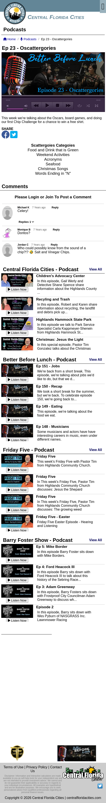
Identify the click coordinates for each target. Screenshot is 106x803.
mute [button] (8, 106)
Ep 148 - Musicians (52, 426)
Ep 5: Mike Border (51, 546)
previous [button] (36, 105)
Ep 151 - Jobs (48, 366)
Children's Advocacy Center (60, 276)
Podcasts (28, 39)
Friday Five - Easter (53, 517)
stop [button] (57, 105)
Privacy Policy (36, 767)
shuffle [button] (88, 106)
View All (95, 269)
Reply (55, 207)
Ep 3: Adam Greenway (55, 587)
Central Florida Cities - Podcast (40, 269)
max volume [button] (26, 106)
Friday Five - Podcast (28, 450)
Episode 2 (44, 607)
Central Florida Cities (56, 17)
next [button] (68, 105)
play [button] (47, 105)
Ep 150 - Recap (49, 386)
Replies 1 (26, 221)
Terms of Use (13, 767)
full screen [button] (96, 106)
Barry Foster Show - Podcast (38, 540)
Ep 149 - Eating (49, 406)
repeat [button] (79, 106)
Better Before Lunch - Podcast (39, 359)
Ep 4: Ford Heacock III (55, 567)
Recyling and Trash (53, 299)
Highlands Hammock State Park (63, 319)
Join (49, 197)
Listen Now (17, 289)
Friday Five (46, 456)
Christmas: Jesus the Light (59, 339)
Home (9, 39)
